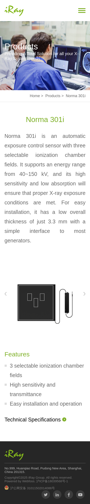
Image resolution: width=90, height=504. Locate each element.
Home (35, 96)
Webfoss (28, 481)
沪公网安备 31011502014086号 (32, 488)
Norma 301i (76, 96)
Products (52, 96)
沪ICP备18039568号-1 (51, 481)
